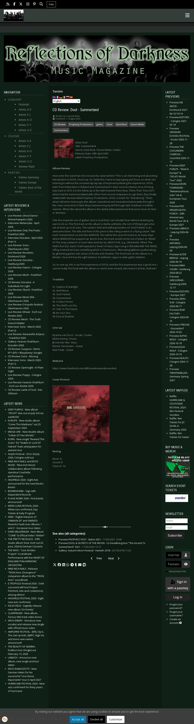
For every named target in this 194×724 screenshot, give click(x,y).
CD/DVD (14, 136)
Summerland (61, 130)
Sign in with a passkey (177, 584)
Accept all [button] (78, 719)
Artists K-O (25, 120)
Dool (109, 124)
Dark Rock (121, 124)
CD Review (59, 124)
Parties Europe (28, 182)
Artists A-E (25, 109)
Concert (15, 99)
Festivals (24, 104)
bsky (51, 4)
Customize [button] (115, 719)
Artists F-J (24, 114)
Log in (177, 597)
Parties (14, 172)
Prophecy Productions (80, 124)
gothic (99, 124)
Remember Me (177, 571)
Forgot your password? (176, 606)
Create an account (176, 621)
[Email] (176, 527)
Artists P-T (25, 125)
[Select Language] (66, 101)
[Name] (176, 520)
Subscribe (175, 535)
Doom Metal (137, 124)
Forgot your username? (176, 613)
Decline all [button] (96, 719)
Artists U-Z (25, 130)
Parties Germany (29, 177)
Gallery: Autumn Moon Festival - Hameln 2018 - (95, 550)
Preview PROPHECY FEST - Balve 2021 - (90, 539)
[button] (54, 565)
